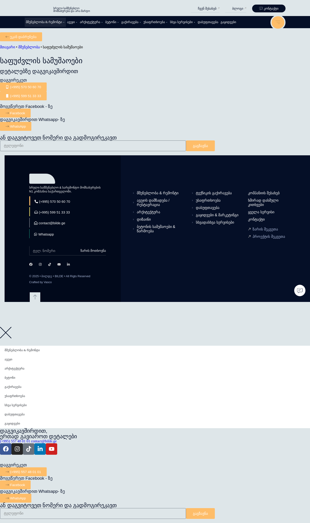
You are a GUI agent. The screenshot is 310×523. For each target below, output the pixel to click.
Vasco (48, 282)
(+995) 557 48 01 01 (15, 441)
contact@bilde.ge (44, 441)
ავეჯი (72, 22)
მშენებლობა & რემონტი (45, 22)
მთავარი (7, 47)
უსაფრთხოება (155, 22)
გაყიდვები (228, 22)
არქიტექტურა (91, 22)
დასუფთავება (208, 22)
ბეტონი (112, 22)
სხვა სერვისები (182, 22)
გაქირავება (131, 22)
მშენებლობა (29, 47)
